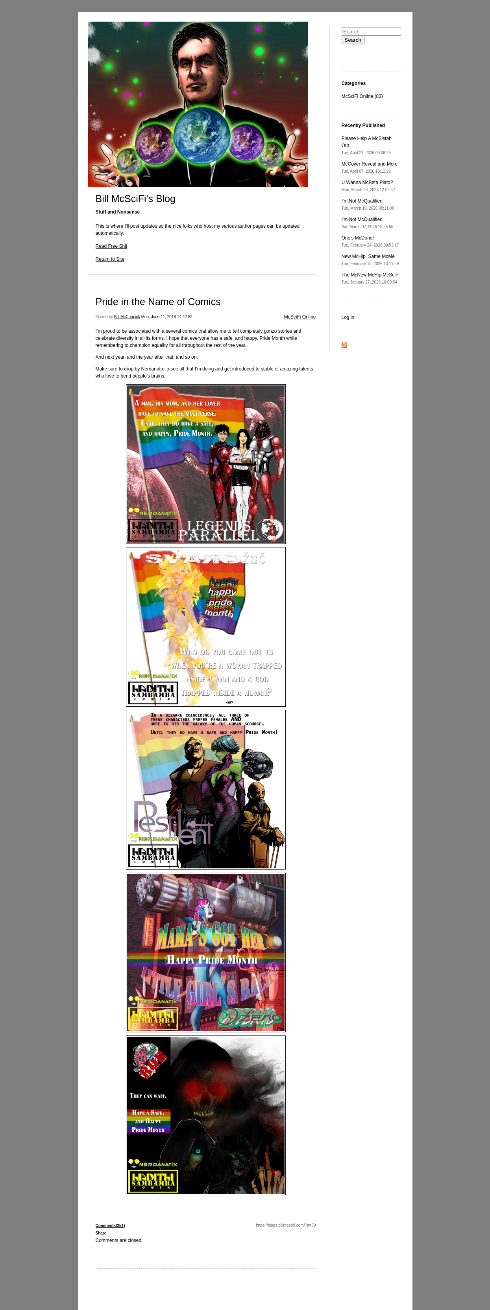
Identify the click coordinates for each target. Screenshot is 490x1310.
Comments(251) (110, 1225)
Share (101, 1233)
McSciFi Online (300, 317)
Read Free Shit (112, 246)
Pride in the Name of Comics (158, 301)
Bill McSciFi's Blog (136, 198)
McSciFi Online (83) (362, 96)
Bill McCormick (127, 317)
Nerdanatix (152, 369)
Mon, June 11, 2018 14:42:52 (166, 317)
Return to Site (110, 259)
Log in (348, 317)
